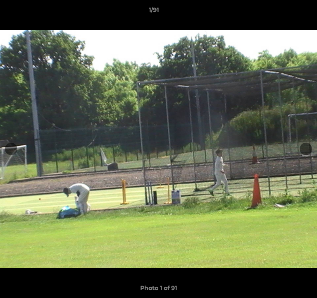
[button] (287, 12)
